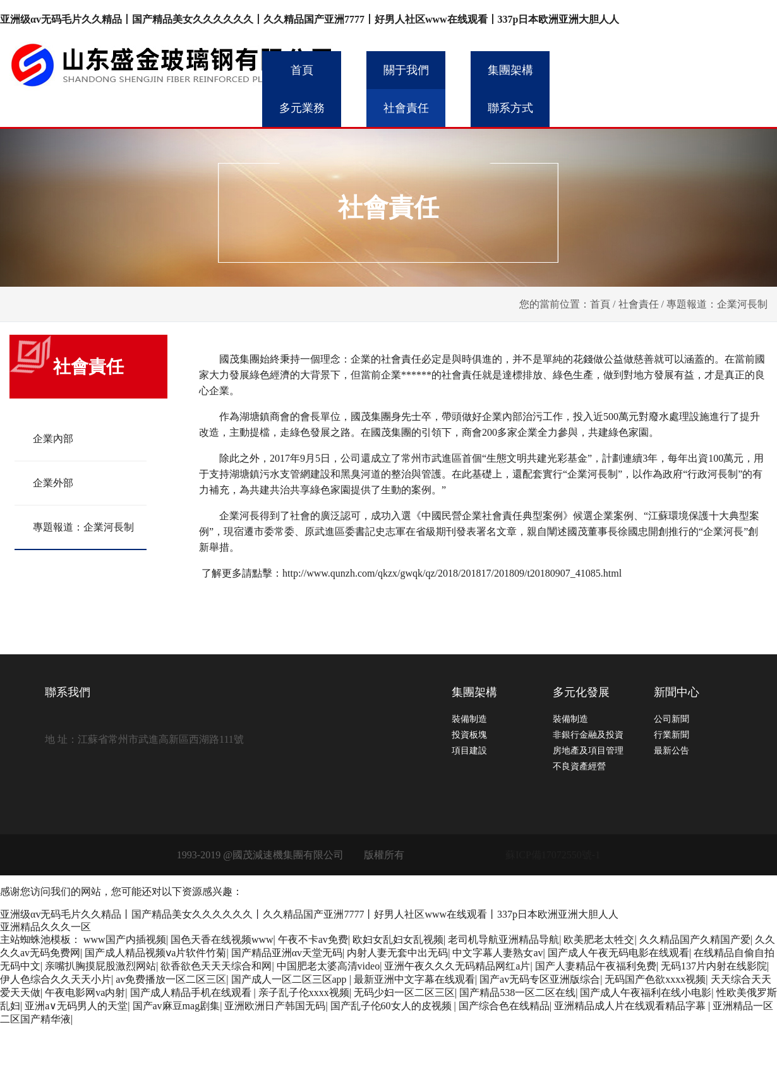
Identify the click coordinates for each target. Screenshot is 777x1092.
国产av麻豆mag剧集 (176, 1005)
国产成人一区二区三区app (290, 979)
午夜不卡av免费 (313, 939)
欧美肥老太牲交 (598, 939)
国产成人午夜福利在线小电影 (645, 992)
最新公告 (671, 750)
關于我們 (406, 70)
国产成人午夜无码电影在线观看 (618, 952)
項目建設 (469, 750)
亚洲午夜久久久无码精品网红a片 (457, 966)
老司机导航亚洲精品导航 (503, 939)
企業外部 (53, 482)
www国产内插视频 (124, 939)
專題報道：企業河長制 (83, 527)
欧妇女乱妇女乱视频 (397, 939)
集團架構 (510, 70)
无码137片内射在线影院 (714, 966)
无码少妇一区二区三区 (404, 992)
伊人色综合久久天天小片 (55, 979)
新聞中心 (676, 692)
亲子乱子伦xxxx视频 (303, 992)
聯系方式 (510, 108)
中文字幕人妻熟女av (497, 952)
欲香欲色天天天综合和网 (216, 966)
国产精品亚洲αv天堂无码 (286, 952)
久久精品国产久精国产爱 (694, 939)
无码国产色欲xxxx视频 (655, 979)
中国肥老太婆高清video (328, 966)
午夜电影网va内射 (85, 992)
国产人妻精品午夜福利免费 (595, 966)
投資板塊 (469, 735)
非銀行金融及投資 (588, 735)
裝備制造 (469, 719)
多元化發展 (581, 692)
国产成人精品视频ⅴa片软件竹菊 (155, 952)
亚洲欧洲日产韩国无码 (274, 1005)
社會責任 (406, 108)
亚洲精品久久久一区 (45, 926)
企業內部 (53, 438)
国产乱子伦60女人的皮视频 (392, 1005)
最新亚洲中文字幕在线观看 (414, 979)
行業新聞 (671, 735)
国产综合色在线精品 (504, 1005)
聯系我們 (67, 692)
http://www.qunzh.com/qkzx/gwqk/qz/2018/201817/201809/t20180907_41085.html (452, 573)
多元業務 (302, 108)
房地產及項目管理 (588, 750)
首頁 (302, 70)
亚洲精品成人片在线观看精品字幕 (631, 1005)
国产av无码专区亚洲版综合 (539, 979)
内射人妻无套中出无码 (397, 952)
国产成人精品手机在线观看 (192, 992)
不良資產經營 (579, 766)
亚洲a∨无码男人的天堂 (76, 1005)
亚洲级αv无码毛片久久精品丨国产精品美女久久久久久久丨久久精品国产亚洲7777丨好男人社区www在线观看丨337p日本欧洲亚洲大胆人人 (310, 19)
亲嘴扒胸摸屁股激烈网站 (100, 966)
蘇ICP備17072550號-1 (552, 854)
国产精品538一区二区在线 (517, 992)
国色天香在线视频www (222, 939)
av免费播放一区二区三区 (171, 979)
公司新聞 (671, 719)
